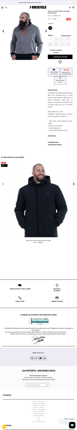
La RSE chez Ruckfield (38, 421)
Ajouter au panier (60, 57)
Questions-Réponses (38, 401)
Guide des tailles (38, 415)
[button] (38, 396)
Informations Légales (38, 403)
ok (47, 385)
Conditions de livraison (38, 405)
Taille (50, 35)
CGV (38, 417)
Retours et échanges (38, 413)
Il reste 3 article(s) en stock (56, 51)
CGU (38, 419)
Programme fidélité (38, 411)
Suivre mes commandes (38, 409)
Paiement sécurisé (38, 407)
